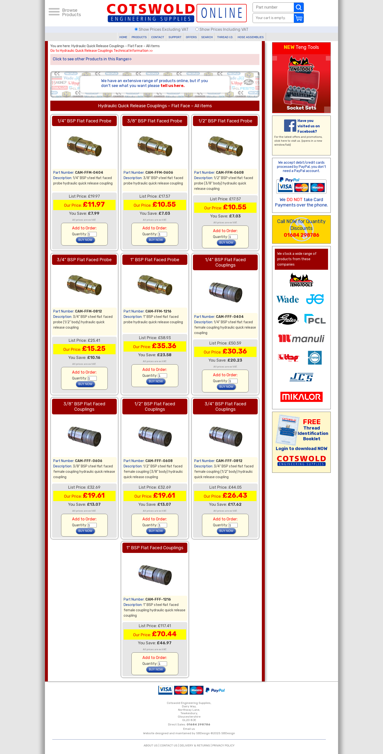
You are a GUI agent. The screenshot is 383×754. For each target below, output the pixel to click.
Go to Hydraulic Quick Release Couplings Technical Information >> (101, 51)
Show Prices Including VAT (221, 29)
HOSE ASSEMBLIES (251, 37)
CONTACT (157, 37)
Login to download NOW (301, 448)
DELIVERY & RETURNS (195, 745)
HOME (123, 37)
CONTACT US (169, 745)
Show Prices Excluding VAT (162, 29)
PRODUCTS (139, 37)
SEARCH (207, 37)
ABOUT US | (152, 745)
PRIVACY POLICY (223, 745)
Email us (189, 729)
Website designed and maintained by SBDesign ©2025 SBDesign (189, 733)
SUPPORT (175, 37)
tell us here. (172, 85)
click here (280, 140)
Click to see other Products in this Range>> (92, 59)
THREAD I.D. (225, 37)
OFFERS (191, 37)
